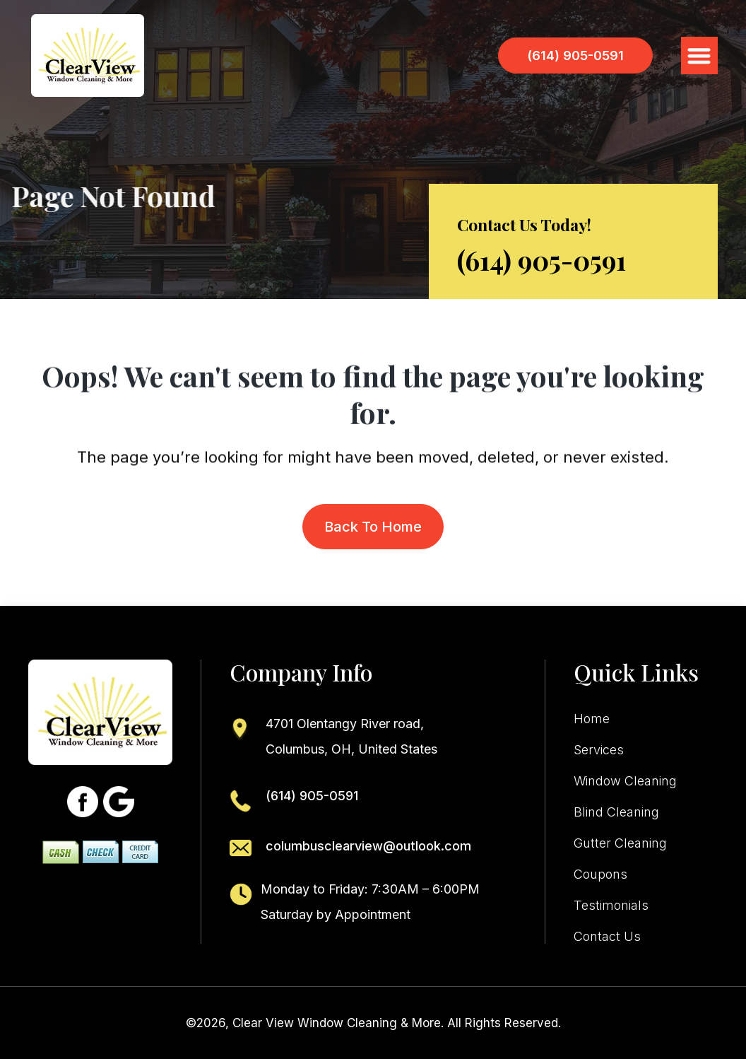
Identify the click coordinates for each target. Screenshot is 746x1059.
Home (592, 719)
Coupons (600, 874)
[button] (699, 55)
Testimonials (611, 906)
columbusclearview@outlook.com (368, 845)
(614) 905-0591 (541, 259)
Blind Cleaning (616, 812)
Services (599, 750)
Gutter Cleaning (620, 843)
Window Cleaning (625, 781)
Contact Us (607, 937)
